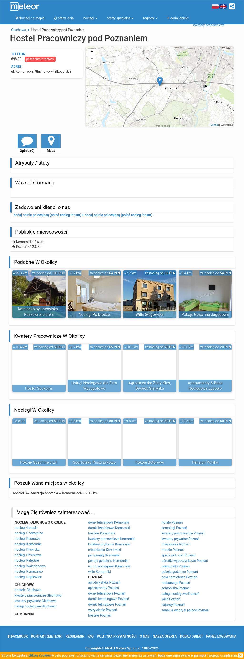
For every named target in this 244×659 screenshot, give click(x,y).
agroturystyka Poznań (104, 582)
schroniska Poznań (176, 588)
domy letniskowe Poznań (106, 593)
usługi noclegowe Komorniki (109, 566)
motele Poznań (173, 550)
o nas (145, 636)
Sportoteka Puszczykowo (94, 462)
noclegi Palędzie (27, 560)
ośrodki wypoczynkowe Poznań (185, 561)
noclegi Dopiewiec (28, 577)
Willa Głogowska (150, 314)
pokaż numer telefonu (40, 59)
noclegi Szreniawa (28, 555)
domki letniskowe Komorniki (109, 528)
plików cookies (39, 655)
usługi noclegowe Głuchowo (35, 606)
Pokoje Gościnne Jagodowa (205, 314)
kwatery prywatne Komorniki (109, 544)
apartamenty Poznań (103, 588)
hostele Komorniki (101, 533)
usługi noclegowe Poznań (180, 594)
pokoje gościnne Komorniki (108, 561)
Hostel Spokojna (39, 388)
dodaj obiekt (191, 636)
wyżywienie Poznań (102, 610)
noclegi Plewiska (27, 549)
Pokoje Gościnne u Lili (38, 462)
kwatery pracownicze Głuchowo (38, 595)
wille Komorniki (99, 572)
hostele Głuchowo (28, 590)
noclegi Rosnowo (27, 538)
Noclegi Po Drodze (94, 314)
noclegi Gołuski (26, 527)
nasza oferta (165, 636)
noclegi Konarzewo (29, 571)
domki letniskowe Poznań (107, 604)
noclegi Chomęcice (29, 533)
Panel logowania (221, 636)
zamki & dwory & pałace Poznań (185, 610)
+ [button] (92, 52)
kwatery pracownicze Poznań (183, 533)
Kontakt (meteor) (46, 636)
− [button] (92, 59)
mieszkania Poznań (176, 544)
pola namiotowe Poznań (179, 577)
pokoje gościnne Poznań (180, 572)
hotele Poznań (172, 522)
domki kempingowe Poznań (108, 599)
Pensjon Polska (205, 462)
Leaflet (215, 124)
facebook (18, 636)
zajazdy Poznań (173, 605)
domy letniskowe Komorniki (108, 522)
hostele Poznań (99, 615)
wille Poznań (171, 599)
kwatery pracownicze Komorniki (111, 539)
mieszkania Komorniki (104, 550)
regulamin (75, 636)
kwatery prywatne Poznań (181, 539)
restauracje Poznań (176, 583)
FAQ (91, 636)
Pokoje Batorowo (149, 462)
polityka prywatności (117, 636)
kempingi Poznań (174, 528)
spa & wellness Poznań (179, 555)
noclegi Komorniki (28, 544)
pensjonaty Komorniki (104, 555)
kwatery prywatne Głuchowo (35, 601)
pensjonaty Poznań (176, 566)
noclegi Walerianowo (30, 566)
